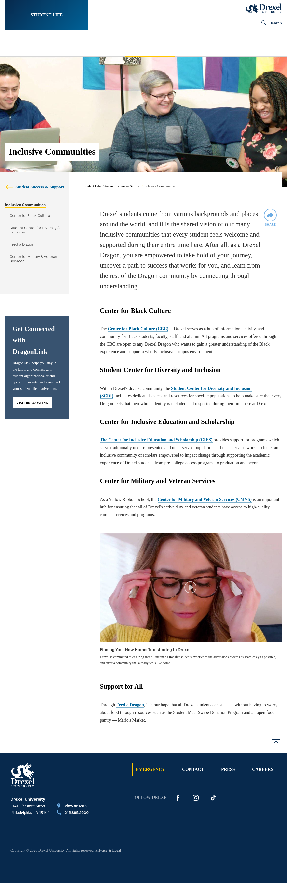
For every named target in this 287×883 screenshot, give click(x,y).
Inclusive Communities (25, 205)
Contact (193, 769)
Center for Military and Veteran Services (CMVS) (205, 499)
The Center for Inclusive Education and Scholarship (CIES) (156, 439)
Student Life (46, 15)
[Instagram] (196, 798)
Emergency (150, 769)
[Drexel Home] (264, 8)
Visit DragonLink (32, 403)
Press (228, 769)
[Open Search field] (269, 23)
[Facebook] (178, 798)
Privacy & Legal (108, 850)
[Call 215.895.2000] (73, 813)
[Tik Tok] (213, 798)
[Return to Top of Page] (276, 743)
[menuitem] (29, 43)
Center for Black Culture (30, 216)
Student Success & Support (34, 187)
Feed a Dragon (22, 244)
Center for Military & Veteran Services (33, 259)
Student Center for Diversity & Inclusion (35, 230)
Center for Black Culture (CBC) (138, 328)
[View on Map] (73, 806)
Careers (262, 769)
